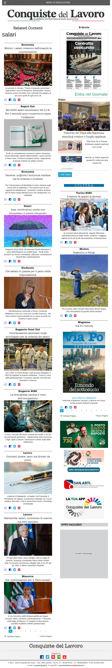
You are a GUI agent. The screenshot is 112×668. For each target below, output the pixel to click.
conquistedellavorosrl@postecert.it (71, 665)
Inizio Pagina (46, 636)
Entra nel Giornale (91, 94)
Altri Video (65, 174)
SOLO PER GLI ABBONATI (84, 398)
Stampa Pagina (12, 636)
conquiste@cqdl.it (40, 665)
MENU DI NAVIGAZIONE (58, 2)
